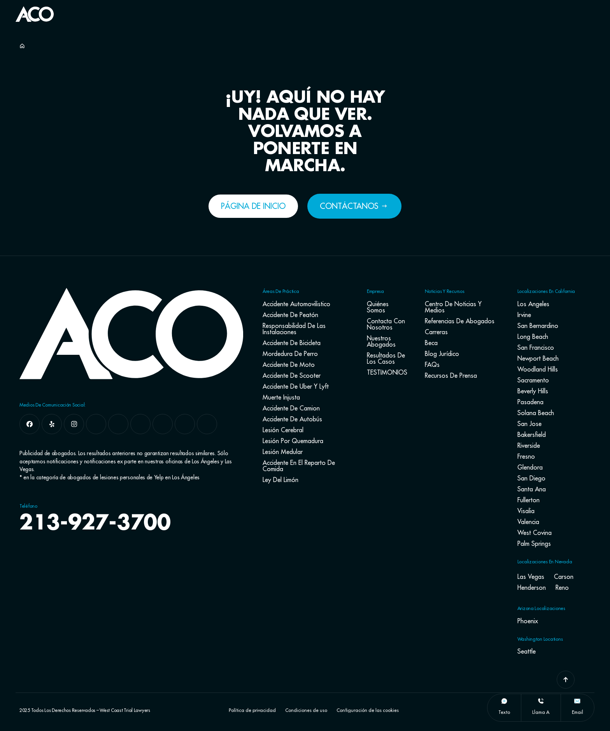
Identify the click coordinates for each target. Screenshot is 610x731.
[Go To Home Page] (35, 19)
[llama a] (541, 701)
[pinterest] (185, 424)
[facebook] (29, 424)
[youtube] (207, 424)
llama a (541, 712)
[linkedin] (140, 424)
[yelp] (52, 424)
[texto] (504, 701)
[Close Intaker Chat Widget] (584, 253)
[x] (96, 424)
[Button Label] (377, 15)
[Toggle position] (568, 253)
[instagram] (74, 424)
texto (504, 712)
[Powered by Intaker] (544, 485)
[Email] (577, 701)
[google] (118, 424)
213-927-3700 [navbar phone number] (95, 524)
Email (577, 712)
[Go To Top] (566, 680)
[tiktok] (162, 424)
